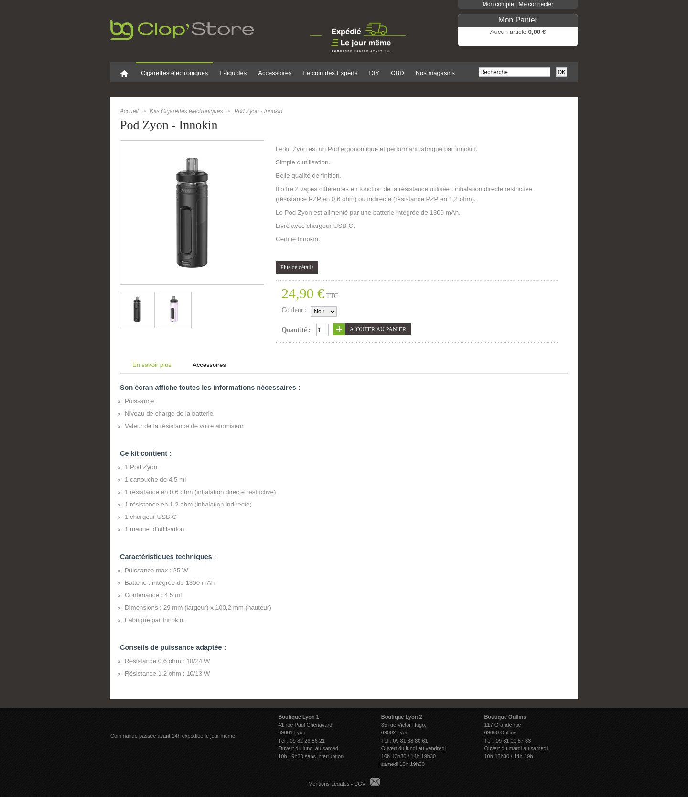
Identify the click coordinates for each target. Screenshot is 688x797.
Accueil (129, 111)
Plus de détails (296, 267)
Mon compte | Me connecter (518, 4)
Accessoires (209, 364)
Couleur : (294, 309)
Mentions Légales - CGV (337, 783)
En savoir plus (152, 364)
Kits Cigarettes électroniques (186, 111)
